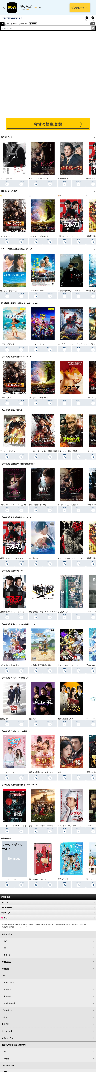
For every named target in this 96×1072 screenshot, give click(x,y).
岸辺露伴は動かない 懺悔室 (69, 291)
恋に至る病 (33, 558)
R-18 (48, 917)
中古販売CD (24, 23)
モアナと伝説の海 (7, 344)
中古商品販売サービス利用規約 (43, 924)
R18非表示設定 (9, 1003)
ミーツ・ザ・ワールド (9, 879)
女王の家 (32, 719)
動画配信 (34, 23)
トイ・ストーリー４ (37, 344)
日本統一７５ (63, 179)
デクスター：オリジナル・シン (70, 826)
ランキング (48, 912)
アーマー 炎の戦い (8, 451)
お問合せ (5, 1024)
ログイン (92, 20)
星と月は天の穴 (6, 179)
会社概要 (4, 924)
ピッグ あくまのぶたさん (39, 179)
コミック (15, 23)
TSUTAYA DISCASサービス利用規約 (24, 924)
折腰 (59, 772)
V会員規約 (11, 924)
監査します (4, 719)
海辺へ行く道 (63, 879)
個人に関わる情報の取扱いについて (61, 924)
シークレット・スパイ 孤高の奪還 (43, 451)
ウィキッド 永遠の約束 (38, 236)
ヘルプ (4, 1017)
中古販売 (7, 996)
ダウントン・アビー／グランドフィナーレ (45, 826)
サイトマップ (23, 927)
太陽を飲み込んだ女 (65, 719)
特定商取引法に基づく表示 (79, 924)
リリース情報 (48, 907)
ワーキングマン (6, 236)
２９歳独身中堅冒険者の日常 (40, 665)
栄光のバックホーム (37, 291)
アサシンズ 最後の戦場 (67, 451)
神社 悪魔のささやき (37, 505)
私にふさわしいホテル (37, 879)
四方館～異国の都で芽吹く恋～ (41, 772)
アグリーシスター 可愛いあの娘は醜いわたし (18, 505)
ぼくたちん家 (63, 612)
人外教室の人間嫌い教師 (9, 665)
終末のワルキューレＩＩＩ (68, 665)
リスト (87, 20)
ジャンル (48, 902)
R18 (93, 23)
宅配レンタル (9, 982)
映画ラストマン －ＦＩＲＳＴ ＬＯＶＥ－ (75, 236)
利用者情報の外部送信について (10, 927)
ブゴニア (61, 398)
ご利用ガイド (7, 1010)
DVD (2, 23)
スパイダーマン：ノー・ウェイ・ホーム (73, 344)
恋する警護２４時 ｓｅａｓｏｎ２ (43, 612)
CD (8, 23)
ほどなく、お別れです (9, 291)
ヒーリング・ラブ (7, 772)
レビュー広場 (7, 1031)
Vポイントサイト (8, 1038)
